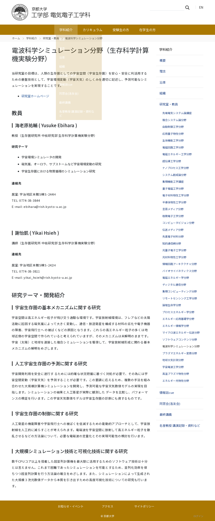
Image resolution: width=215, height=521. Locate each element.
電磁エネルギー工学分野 (177, 154)
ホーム (16, 38)
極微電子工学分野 (173, 216)
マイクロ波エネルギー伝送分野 (181, 332)
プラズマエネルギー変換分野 (179, 353)
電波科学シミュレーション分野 (181, 346)
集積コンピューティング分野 (179, 291)
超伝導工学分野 (171, 161)
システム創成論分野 (174, 175)
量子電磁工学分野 (173, 188)
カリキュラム (92, 29)
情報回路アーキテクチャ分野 (179, 264)
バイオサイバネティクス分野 (179, 271)
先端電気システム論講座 (177, 113)
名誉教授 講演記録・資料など (180, 425)
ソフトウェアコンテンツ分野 (179, 339)
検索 (188, 7)
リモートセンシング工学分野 (179, 298)
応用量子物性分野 (173, 134)
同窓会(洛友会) (170, 403)
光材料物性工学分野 (174, 257)
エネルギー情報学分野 (175, 326)
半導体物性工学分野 (174, 202)
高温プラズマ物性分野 (175, 374)
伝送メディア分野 (172, 230)
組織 (163, 93)
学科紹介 (65, 29)
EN (201, 7)
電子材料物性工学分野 (175, 195)
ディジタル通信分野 (174, 285)
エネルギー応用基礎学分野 (178, 319)
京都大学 (109, 516)
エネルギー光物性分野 (175, 381)
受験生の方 (121, 29)
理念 (163, 71)
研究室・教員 (51, 38)
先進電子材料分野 (173, 236)
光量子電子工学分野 (174, 250)
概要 (163, 60)
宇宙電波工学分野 (173, 367)
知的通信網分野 (171, 243)
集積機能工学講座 (173, 181)
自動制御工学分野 (173, 127)
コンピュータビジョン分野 (178, 223)
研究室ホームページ (35, 96)
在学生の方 (147, 29)
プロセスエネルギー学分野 (178, 312)
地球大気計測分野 (173, 360)
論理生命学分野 (171, 305)
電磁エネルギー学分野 (175, 278)
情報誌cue (167, 392)
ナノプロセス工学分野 (175, 168)
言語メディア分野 (172, 209)
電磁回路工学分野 (173, 147)
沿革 (163, 82)
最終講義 (166, 414)
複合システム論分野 (174, 120)
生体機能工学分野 (173, 140)
